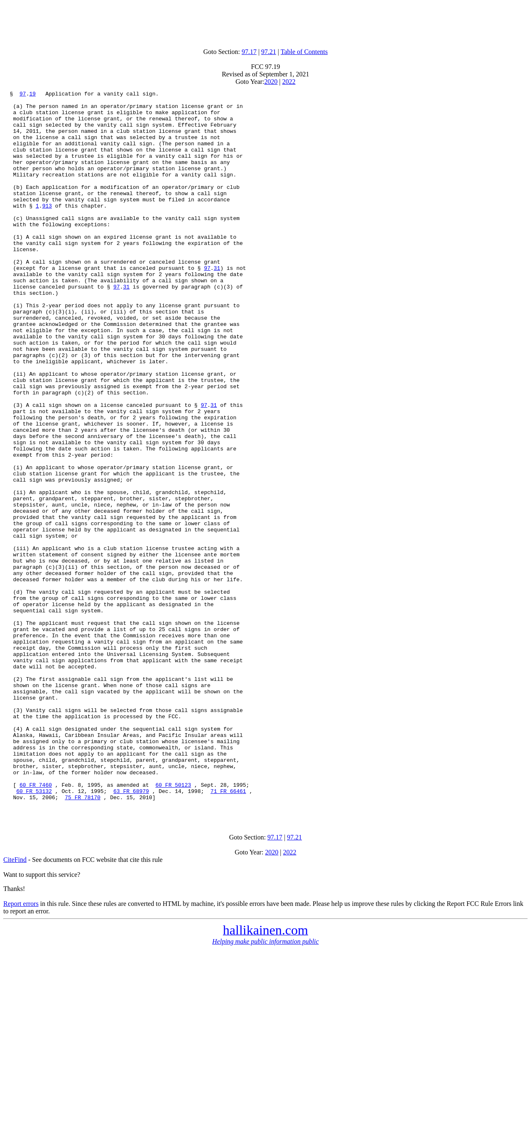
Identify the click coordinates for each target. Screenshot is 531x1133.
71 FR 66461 (228, 931)
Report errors (21, 1048)
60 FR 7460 (35, 924)
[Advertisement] (265, 22)
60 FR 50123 (173, 924)
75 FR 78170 (82, 939)
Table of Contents (304, 51)
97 (22, 94)
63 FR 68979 (131, 931)
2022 (288, 81)
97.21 (268, 51)
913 (47, 229)
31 (217, 304)
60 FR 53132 (34, 931)
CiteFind (15, 1004)
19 (32, 94)
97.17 (248, 51)
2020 (271, 81)
